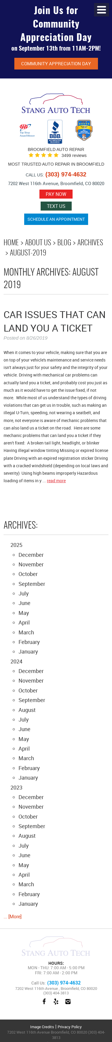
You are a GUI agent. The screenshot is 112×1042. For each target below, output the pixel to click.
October (28, 573)
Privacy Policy (70, 1026)
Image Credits (42, 1026)
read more (56, 480)
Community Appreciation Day (56, 63)
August (27, 709)
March (26, 632)
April (24, 622)
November (31, 564)
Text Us (56, 206)
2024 (16, 661)
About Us (38, 243)
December (31, 554)
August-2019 (28, 253)
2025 (16, 544)
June (24, 603)
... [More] (13, 916)
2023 (16, 787)
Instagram (68, 1005)
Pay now (56, 194)
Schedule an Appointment (56, 219)
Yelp (56, 1005)
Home (11, 243)
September (32, 583)
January (28, 651)
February (29, 641)
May (24, 612)
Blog (64, 243)
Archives (90, 243)
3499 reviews (74, 155)
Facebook (44, 1005)
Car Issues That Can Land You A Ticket (55, 321)
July (24, 593)
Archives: (21, 525)
